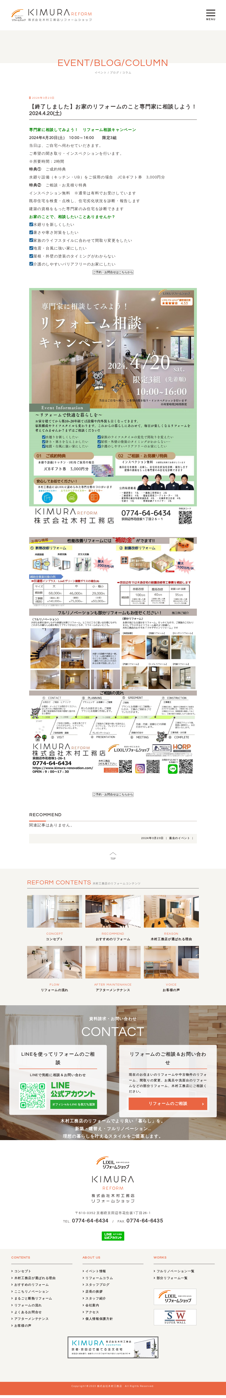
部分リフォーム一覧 (171, 1280)
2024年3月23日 (152, 838)
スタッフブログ (96, 1287)
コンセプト (54, 939)
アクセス (91, 1315)
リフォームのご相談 (168, 1106)
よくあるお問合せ (26, 1315)
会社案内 (91, 1308)
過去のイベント (179, 838)
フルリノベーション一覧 (174, 1274)
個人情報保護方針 (98, 1321)
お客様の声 (171, 990)
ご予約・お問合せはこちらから (113, 272)
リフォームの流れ (54, 990)
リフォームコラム (98, 1280)
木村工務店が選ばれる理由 (171, 939)
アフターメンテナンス (113, 990)
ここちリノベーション (30, 1294)
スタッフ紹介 (94, 1301)
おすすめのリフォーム (113, 939)
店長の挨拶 (93, 1294)
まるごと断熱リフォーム (31, 1301)
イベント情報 (94, 1274)
